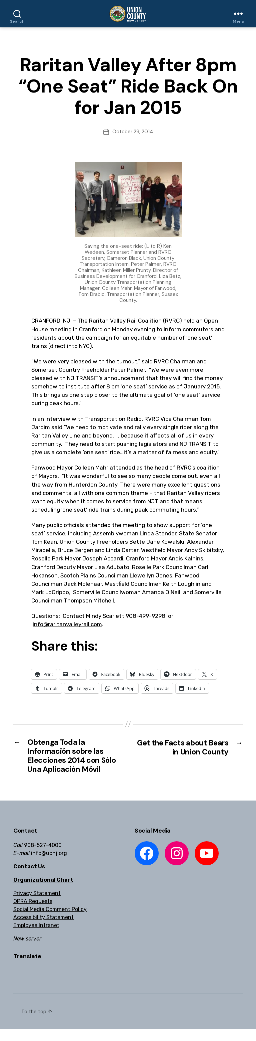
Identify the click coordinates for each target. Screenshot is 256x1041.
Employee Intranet (36, 937)
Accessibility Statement (43, 929)
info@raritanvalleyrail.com (67, 624)
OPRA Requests (32, 913)
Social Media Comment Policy (50, 921)
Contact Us (29, 878)
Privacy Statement (37, 905)
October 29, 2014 (132, 131)
